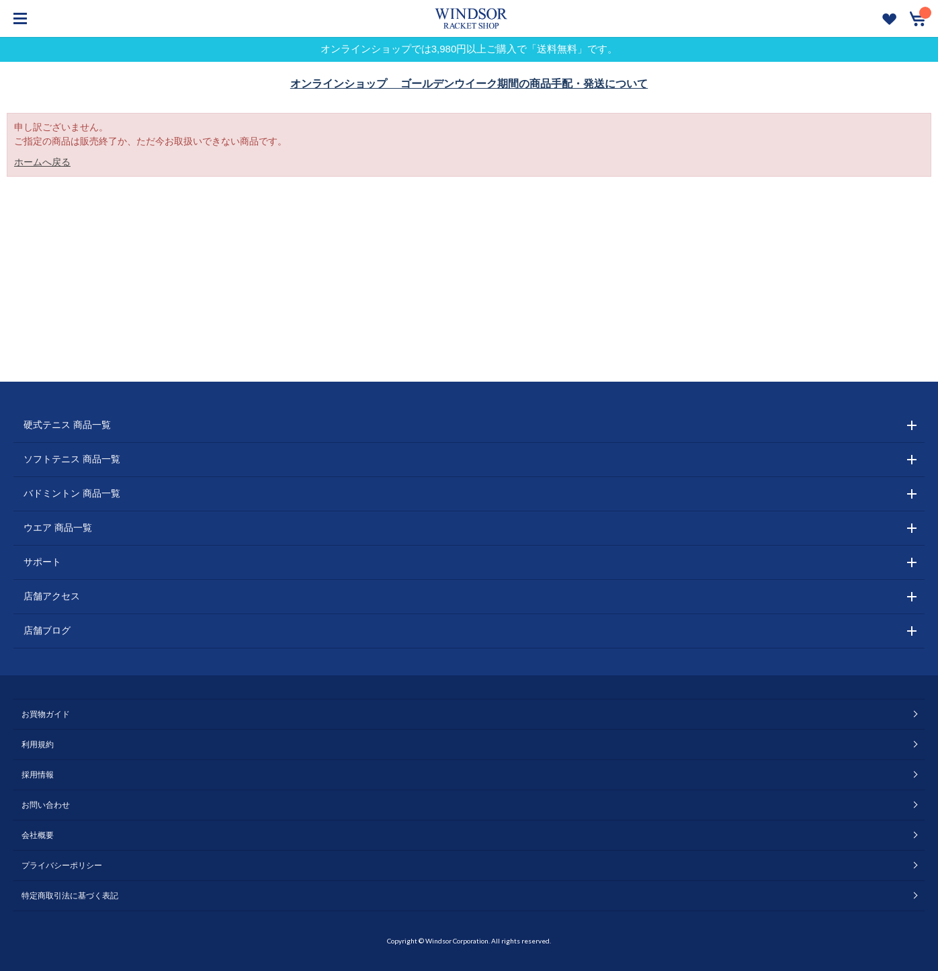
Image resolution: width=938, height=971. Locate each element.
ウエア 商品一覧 (58, 527)
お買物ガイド (46, 714)
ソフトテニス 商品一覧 (72, 459)
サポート (42, 561)
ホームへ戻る (42, 162)
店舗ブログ (47, 630)
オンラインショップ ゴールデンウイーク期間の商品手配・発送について (469, 83)
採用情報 (38, 774)
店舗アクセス (52, 596)
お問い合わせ (46, 805)
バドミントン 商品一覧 (72, 493)
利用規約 (38, 744)
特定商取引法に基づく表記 (70, 895)
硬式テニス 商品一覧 (67, 424)
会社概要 (38, 835)
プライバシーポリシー (62, 865)
